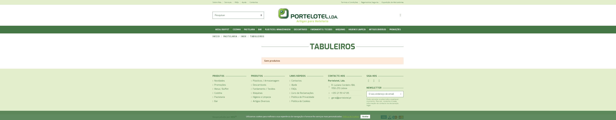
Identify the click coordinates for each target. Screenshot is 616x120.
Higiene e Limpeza (262, 97)
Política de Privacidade (302, 97)
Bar (216, 101)
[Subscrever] (400, 94)
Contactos (254, 2)
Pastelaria (219, 97)
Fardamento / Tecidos (264, 88)
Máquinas (258, 93)
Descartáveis (259, 84)
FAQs (237, 2)
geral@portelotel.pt (341, 97)
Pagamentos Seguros (370, 2)
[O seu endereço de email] (382, 94)
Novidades (219, 80)
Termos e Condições (349, 2)
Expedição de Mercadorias (392, 2)
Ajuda (244, 2)
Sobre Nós (217, 2)
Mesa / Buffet (221, 88)
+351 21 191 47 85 (340, 93)
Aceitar (365, 117)
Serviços (228, 2)
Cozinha (218, 93)
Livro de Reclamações (302, 93)
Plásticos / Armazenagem (266, 80)
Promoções (220, 84)
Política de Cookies (300, 101)
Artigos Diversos (261, 101)
